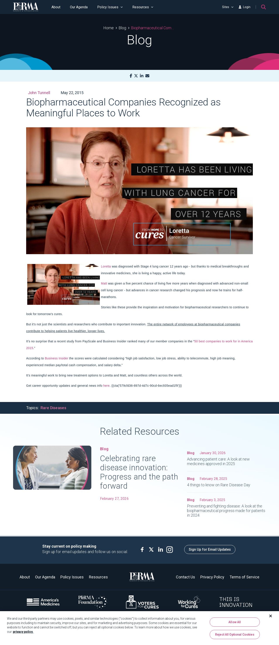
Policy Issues (110, 7)
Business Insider (56, 358)
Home (108, 28)
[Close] (270, 618)
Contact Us (185, 577)
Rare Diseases (53, 407)
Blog (122, 28)
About (55, 7)
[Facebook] (131, 76)
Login (244, 7)
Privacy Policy (212, 577)
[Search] (263, 7)
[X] (136, 76)
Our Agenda (79, 7)
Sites (227, 7)
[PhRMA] (25, 7)
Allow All (234, 624)
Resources (142, 7)
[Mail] (147, 76)
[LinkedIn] (141, 76)
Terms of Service (244, 577)
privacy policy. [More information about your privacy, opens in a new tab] (23, 633)
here (106, 385)
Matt (104, 283)
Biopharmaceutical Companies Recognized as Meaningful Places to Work (153, 28)
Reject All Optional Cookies (234, 636)
